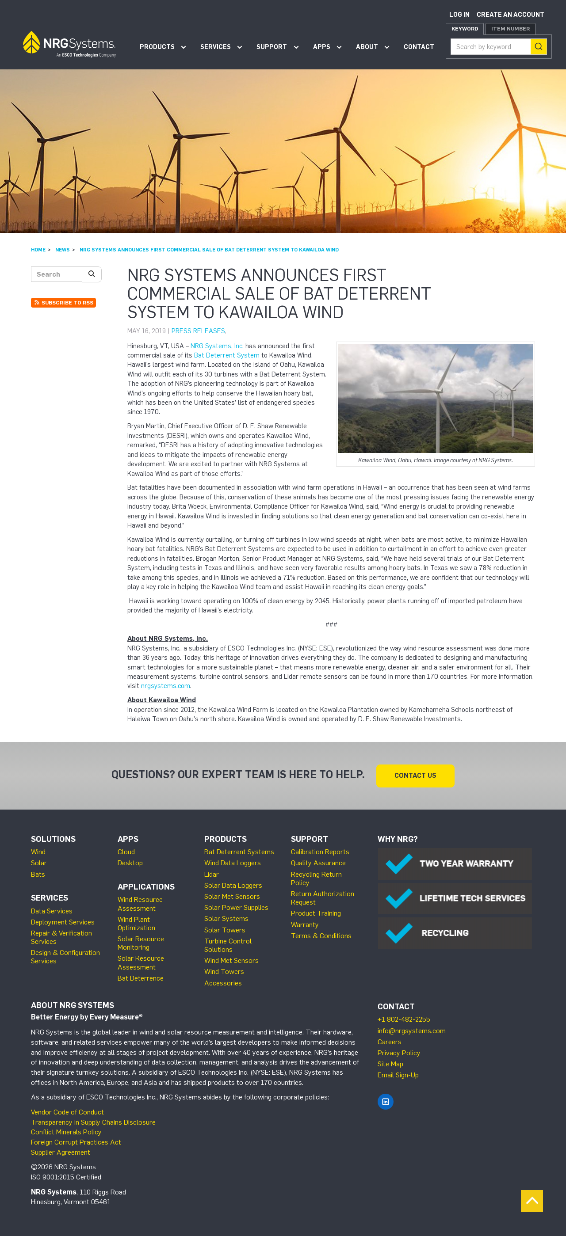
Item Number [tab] (510, 29)
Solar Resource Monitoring (141, 942)
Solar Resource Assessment (141, 962)
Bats (38, 874)
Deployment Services (63, 921)
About (367, 47)
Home (38, 250)
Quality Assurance (318, 862)
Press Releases (198, 331)
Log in (459, 15)
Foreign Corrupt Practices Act (76, 1141)
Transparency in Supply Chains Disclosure (93, 1122)
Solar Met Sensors (232, 896)
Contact (419, 47)
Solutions (53, 839)
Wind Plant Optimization (136, 923)
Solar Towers (224, 929)
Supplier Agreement (60, 1152)
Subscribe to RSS (63, 303)
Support (271, 47)
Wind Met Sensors (231, 960)
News (62, 250)
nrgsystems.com (165, 686)
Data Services (52, 910)
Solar (39, 862)
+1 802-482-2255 (404, 1019)
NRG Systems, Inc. (217, 346)
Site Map (390, 1063)
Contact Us (415, 775)
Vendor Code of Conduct (67, 1111)
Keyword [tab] (464, 29)
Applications (146, 886)
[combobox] (499, 46)
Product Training (316, 913)
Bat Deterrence (141, 978)
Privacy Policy (399, 1052)
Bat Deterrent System (227, 355)
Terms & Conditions (321, 935)
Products (157, 47)
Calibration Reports (320, 851)
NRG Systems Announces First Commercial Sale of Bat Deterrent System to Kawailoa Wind (209, 250)
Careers (390, 1041)
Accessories (223, 982)
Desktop (130, 862)
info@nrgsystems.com (412, 1030)
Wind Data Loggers (232, 862)
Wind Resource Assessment (140, 903)
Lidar (211, 874)
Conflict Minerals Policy (66, 1131)
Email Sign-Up (398, 1074)
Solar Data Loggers (233, 885)
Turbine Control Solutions (228, 944)
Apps (321, 47)
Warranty (305, 924)
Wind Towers (224, 971)
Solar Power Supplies (236, 907)
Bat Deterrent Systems (239, 851)
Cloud (126, 851)
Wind (38, 851)
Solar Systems (226, 918)
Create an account (510, 15)
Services (215, 47)
